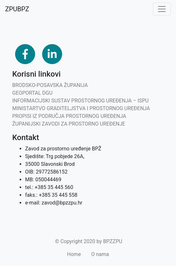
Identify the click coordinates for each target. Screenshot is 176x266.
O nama (100, 254)
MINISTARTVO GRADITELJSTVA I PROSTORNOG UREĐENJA (81, 108)
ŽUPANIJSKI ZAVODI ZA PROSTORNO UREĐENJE (68, 124)
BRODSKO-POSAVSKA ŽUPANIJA (50, 85)
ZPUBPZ (17, 9)
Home (74, 254)
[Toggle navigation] (162, 9)
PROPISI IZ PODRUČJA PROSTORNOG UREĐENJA (69, 116)
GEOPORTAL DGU (32, 93)
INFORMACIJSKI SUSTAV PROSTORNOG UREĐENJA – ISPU (80, 101)
